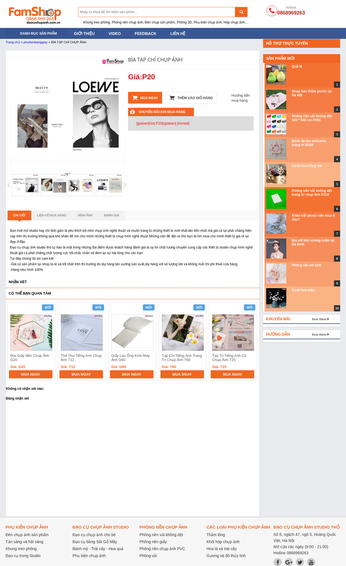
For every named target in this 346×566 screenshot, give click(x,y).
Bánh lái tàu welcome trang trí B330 (309, 143)
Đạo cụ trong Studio (23, 555)
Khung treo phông (21, 548)
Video (115, 33)
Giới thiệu (84, 33)
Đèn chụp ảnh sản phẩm (27, 534)
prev (15, 342)
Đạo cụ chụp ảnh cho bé (94, 534)
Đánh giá (111, 215)
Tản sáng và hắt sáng (24, 541)
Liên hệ (178, 33)
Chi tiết (19, 217)
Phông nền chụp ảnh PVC (162, 548)
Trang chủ (13, 42)
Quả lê (297, 66)
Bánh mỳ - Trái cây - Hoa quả (98, 548)
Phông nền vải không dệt (161, 534)
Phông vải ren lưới (306, 265)
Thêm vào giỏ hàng (191, 98)
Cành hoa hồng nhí (307, 166)
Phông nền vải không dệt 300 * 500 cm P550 (312, 118)
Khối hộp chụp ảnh (223, 541)
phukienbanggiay (35, 42)
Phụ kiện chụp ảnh (89, 555)
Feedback (146, 33)
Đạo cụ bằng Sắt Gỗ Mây (95, 541)
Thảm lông (215, 534)
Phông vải (148, 555)
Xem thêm (319, 319)
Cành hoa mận (303, 290)
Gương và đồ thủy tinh (226, 555)
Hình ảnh (85, 215)
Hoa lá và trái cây (221, 548)
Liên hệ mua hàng (51, 215)
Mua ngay (145, 98)
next (250, 342)
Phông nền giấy (153, 541)
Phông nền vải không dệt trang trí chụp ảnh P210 (312, 193)
